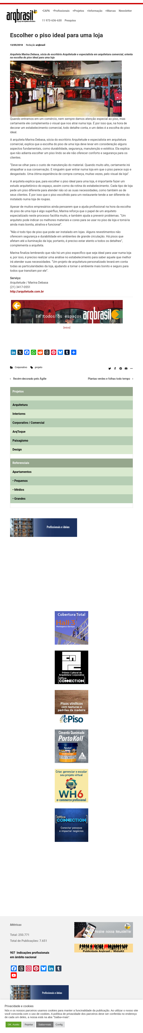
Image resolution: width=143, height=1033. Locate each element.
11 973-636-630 (52, 20)
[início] (66, 327)
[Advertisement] (33, 578)
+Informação (94, 10)
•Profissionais (61, 10)
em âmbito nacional (23, 957)
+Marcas (110, 10)
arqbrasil (40, 45)
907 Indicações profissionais (29, 952)
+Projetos (78, 10)
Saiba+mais (44, 1024)
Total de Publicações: (24, 941)
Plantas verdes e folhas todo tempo (109, 378)
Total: (14, 935)
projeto (38, 367)
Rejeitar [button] (29, 1024)
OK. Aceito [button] (13, 1024)
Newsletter (125, 10)
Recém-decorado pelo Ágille (30, 378)
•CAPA (46, 10)
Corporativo (21, 367)
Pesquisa (70, 20)
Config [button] (59, 1024)
